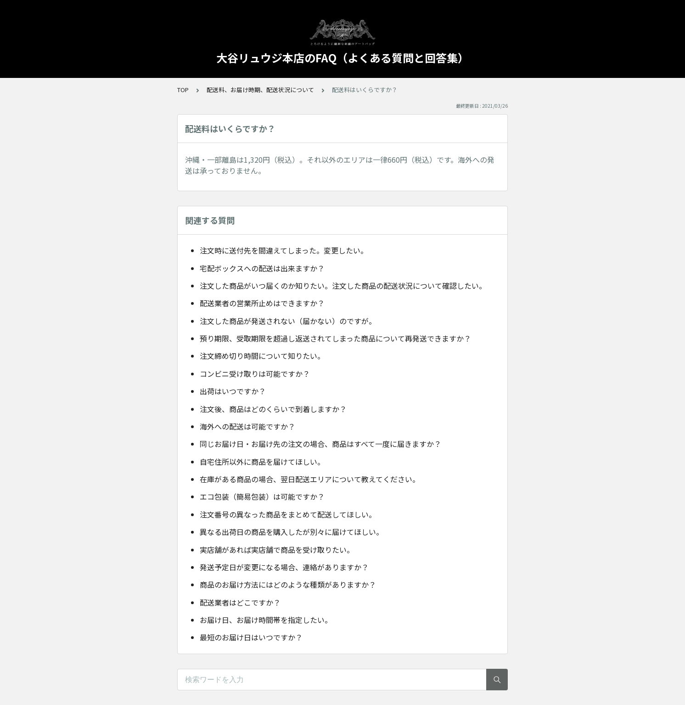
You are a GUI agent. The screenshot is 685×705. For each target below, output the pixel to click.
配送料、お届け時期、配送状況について (260, 89)
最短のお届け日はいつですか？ (251, 637)
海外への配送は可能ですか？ (247, 426)
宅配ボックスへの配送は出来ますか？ (262, 268)
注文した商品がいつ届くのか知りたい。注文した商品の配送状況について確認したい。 (343, 285)
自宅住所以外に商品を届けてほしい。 (262, 461)
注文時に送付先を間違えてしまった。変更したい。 (284, 250)
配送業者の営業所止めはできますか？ (262, 302)
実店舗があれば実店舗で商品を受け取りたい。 (277, 549)
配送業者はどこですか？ (240, 602)
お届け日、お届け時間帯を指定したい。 (266, 619)
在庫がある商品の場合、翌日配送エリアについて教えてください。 (310, 479)
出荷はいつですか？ (233, 391)
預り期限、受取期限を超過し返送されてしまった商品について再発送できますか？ (335, 338)
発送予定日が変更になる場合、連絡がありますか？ (284, 567)
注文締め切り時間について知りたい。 (262, 355)
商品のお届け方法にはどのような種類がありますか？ (288, 584)
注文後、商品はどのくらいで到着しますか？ (273, 408)
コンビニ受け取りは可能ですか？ (255, 373)
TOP (183, 89)
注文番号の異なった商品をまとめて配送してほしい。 (288, 514)
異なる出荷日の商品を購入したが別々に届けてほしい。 (291, 531)
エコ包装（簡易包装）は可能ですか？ (262, 496)
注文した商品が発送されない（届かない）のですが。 (288, 320)
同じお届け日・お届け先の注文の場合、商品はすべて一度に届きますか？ (320, 443)
